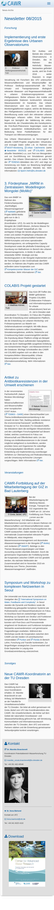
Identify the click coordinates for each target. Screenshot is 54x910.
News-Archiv (8, 10)
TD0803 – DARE (15, 414)
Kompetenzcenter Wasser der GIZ (22, 269)
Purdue (23, 640)
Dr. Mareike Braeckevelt (17, 749)
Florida (36, 640)
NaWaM (11, 212)
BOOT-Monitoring (15, 148)
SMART (24, 546)
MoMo (46, 543)
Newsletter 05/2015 (16, 150)
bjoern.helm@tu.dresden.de (33, 171)
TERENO (15, 162)
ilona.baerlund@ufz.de (16, 819)
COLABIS (40, 150)
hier (39, 272)
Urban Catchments (36, 148)
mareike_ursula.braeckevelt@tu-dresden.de (24, 760)
